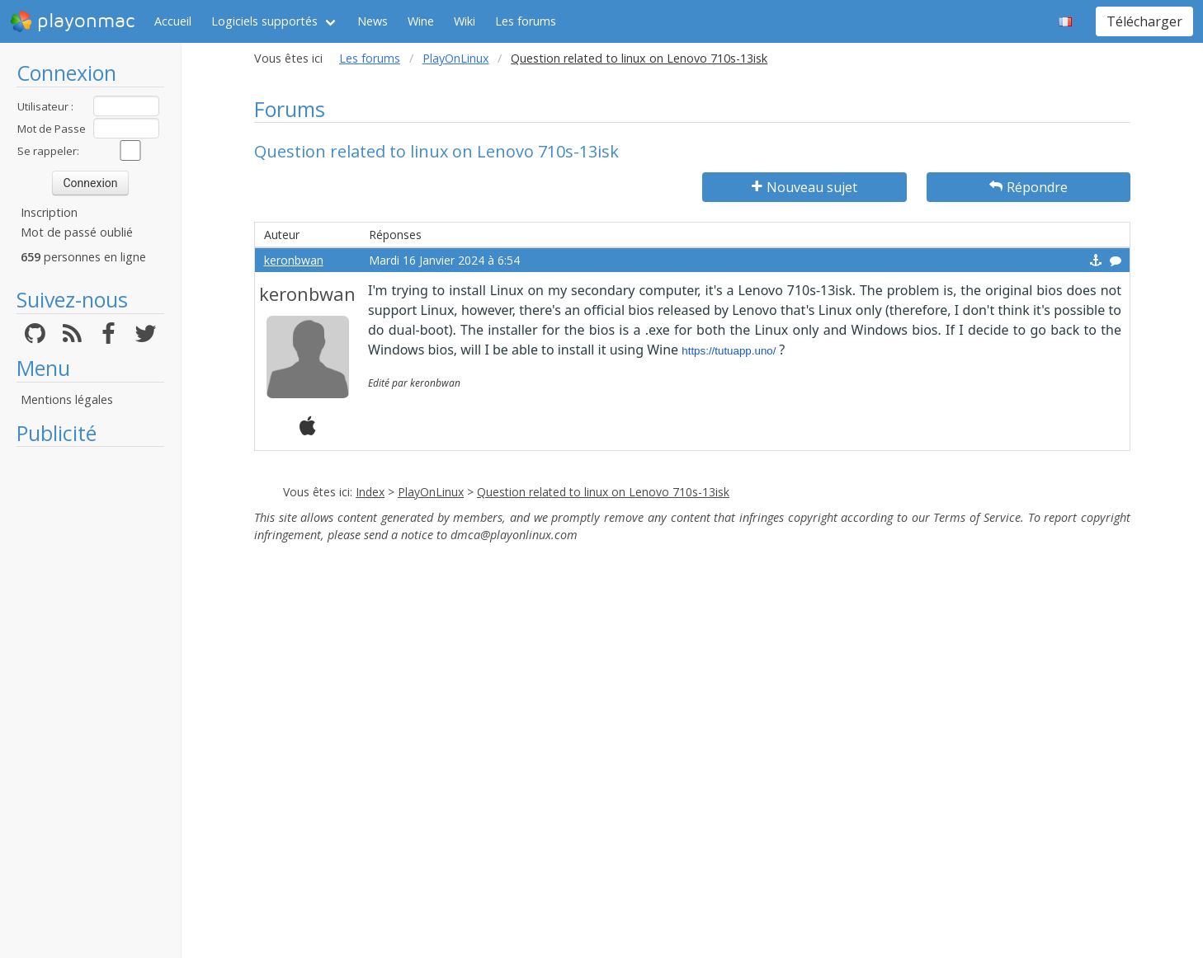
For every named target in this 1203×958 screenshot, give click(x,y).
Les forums (525, 21)
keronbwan (293, 260)
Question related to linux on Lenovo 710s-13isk (603, 492)
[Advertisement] (90, 702)
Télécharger (1144, 21)
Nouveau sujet (804, 187)
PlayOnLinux (455, 58)
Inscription (49, 212)
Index (370, 492)
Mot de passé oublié (77, 232)
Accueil (172, 21)
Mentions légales (67, 399)
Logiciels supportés (264, 21)
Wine (421, 21)
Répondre (1028, 187)
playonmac (72, 21)
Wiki (464, 21)
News (372, 21)
